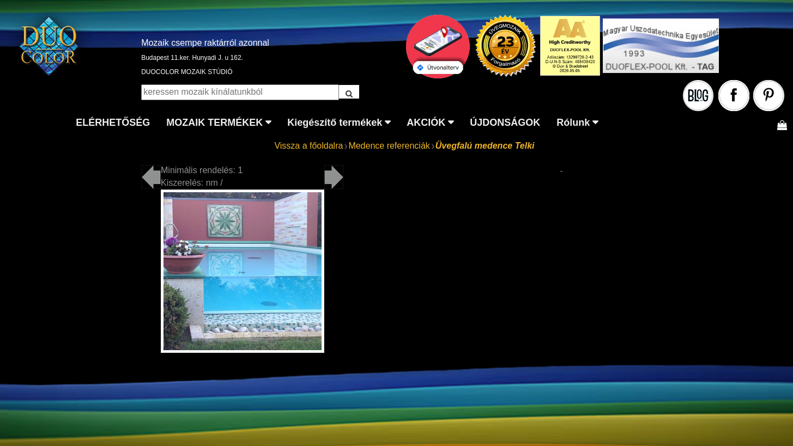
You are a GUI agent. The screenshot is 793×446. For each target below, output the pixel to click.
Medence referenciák (388, 145)
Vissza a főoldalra (308, 145)
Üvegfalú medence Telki (485, 145)
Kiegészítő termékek (334, 122)
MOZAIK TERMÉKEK (214, 122)
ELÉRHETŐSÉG (113, 122)
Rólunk (573, 122)
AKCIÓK (426, 122)
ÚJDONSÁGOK (505, 122)
